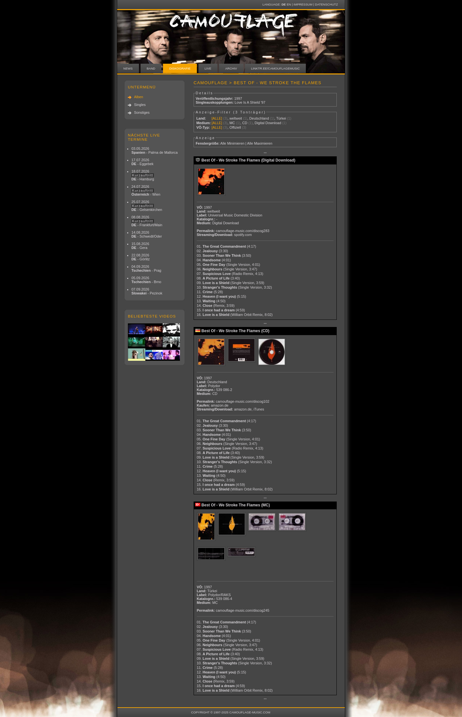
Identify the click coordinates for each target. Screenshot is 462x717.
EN (289, 4)
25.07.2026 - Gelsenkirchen (146, 206)
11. (210, 292)
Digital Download (268, 123)
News (128, 68)
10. (234, 287)
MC (232, 123)
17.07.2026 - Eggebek (142, 162)
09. (230, 283)
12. (221, 296)
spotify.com (243, 235)
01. (226, 246)
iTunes (258, 409)
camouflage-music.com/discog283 (242, 231)
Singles (140, 105)
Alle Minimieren (232, 143)
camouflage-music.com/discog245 (242, 610)
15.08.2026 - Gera (140, 246)
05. (228, 265)
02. (212, 251)
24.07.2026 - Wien (145, 190)
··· (265, 153)
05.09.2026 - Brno (146, 280)
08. (218, 278)
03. (224, 255)
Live (208, 68)
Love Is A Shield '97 (250, 102)
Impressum (302, 4)
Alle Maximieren (259, 143)
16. (235, 315)
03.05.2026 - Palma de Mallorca (154, 150)
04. (214, 260)
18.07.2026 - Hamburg (142, 175)
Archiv (231, 68)
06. (227, 269)
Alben (138, 97)
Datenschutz (326, 4)
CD (244, 123)
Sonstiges (142, 112)
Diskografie (179, 68)
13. (211, 301)
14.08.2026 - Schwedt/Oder (146, 234)
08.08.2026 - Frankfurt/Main (146, 221)
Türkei (281, 118)
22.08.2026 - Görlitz (140, 257)
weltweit (235, 118)
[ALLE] (216, 118)
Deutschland (259, 118)
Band (151, 68)
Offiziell (235, 127)
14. (216, 305)
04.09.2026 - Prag (146, 268)
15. (221, 310)
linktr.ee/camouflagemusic (275, 68)
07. (230, 274)
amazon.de (219, 405)
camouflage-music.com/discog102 (242, 401)
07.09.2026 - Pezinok (146, 291)
